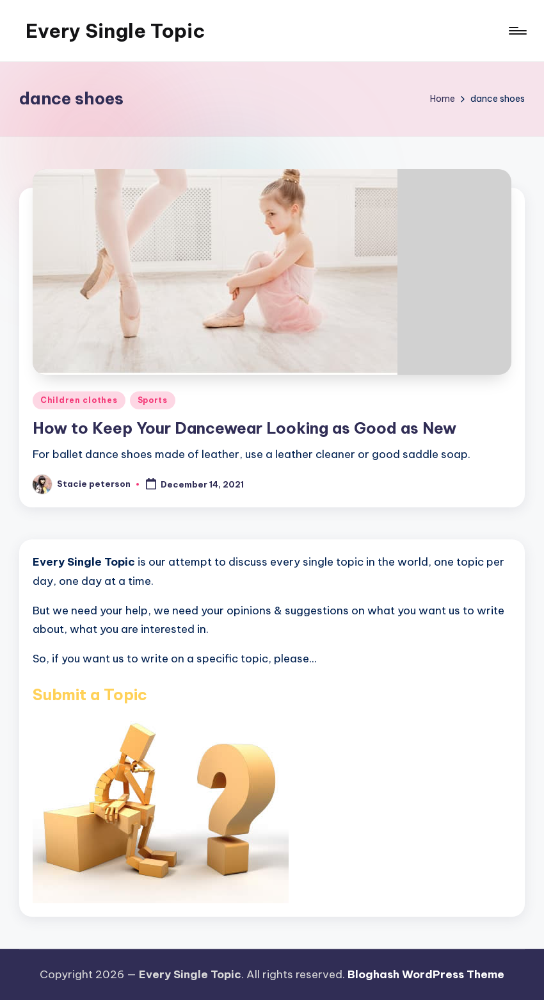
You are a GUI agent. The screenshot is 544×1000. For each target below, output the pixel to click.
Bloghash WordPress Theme (426, 974)
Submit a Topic (90, 694)
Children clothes (79, 400)
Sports (153, 400)
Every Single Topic (115, 31)
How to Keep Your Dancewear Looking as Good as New (244, 428)
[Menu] (517, 30)
